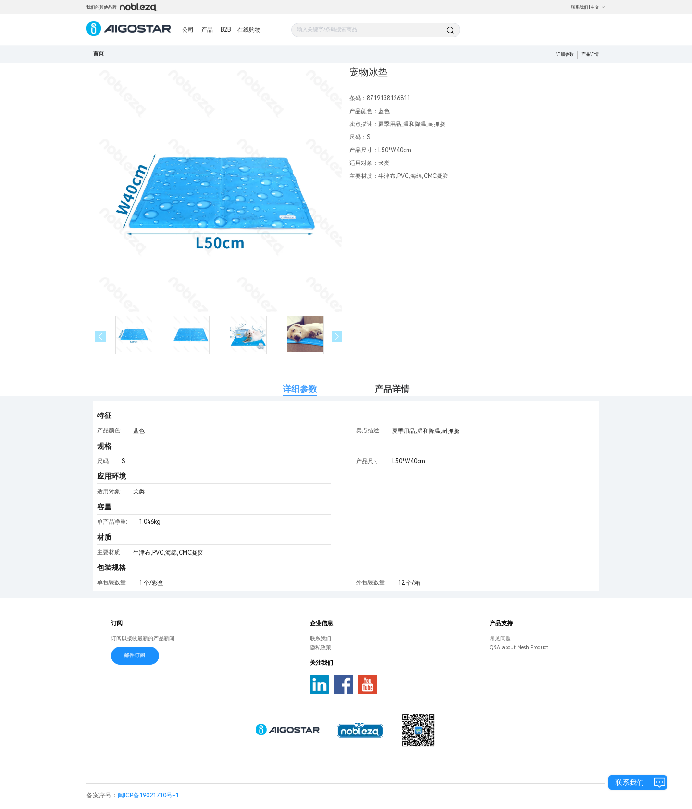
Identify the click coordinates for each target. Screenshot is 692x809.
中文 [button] (598, 7)
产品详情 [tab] (392, 389)
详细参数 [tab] (300, 389)
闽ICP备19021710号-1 (148, 795)
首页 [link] (98, 54)
